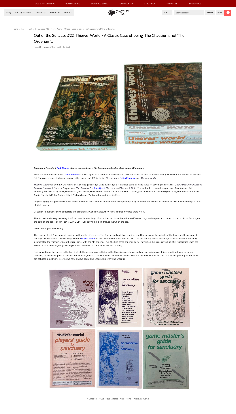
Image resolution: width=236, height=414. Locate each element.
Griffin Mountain (128, 178)
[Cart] (227, 13)
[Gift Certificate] (220, 12)
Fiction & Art (173, 3)
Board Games (195, 3)
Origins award (88, 238)
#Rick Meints (126, 398)
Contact (68, 12)
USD (167, 12)
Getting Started (23, 12)
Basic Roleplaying (101, 3)
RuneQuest (99, 188)
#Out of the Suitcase (108, 398)
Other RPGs (151, 3)
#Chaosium (92, 398)
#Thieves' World (141, 398)
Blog (8, 12)
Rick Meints (63, 168)
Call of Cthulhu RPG (46, 3)
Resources (55, 12)
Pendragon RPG (127, 3)
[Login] (210, 12)
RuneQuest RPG (74, 3)
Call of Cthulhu (71, 174)
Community (40, 12)
